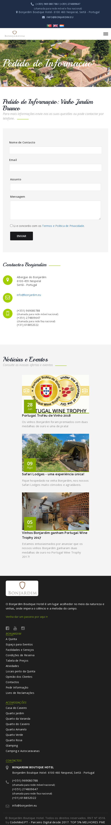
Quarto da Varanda (18, 718)
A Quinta (11, 639)
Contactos (12, 682)
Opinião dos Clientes (19, 676)
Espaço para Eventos (19, 644)
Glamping (12, 745)
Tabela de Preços (17, 660)
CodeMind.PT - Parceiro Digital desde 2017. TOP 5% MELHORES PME (57, 822)
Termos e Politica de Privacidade (63, 226)
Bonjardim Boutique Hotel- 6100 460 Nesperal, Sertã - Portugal (53, 769)
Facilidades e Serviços (20, 650)
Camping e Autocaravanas (23, 751)
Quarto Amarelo (16, 729)
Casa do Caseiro (16, 708)
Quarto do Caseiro (18, 724)
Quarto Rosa (14, 740)
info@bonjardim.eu (57, 17)
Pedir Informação (17, 687)
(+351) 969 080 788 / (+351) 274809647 (55, 4)
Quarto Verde (14, 735)
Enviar (21, 236)
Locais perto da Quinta (20, 671)
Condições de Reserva (20, 655)
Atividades (12, 666)
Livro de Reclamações (20, 693)
